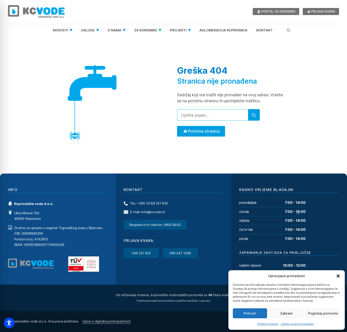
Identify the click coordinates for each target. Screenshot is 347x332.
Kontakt (264, 30)
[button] (338, 276)
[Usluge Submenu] (99, 30)
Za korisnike (145, 30)
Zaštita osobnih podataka (297, 324)
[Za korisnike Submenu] (161, 30)
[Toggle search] (288, 30)
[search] (254, 115)
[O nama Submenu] (125, 30)
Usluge (88, 30)
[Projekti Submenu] (191, 30)
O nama (114, 30)
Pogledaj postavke (323, 313)
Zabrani (286, 313)
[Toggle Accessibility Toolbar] (9, 323)
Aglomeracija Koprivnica (223, 30)
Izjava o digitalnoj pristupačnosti (106, 321)
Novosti (60, 30)
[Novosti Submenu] (72, 30)
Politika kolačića (267, 324)
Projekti (178, 30)
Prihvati (250, 313)
